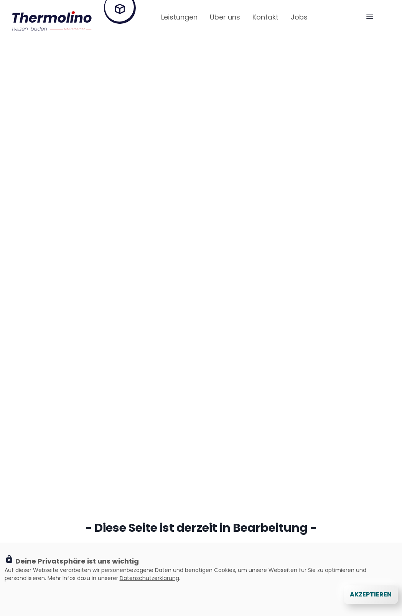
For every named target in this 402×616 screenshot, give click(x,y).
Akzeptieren (371, 594)
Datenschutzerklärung (149, 578)
